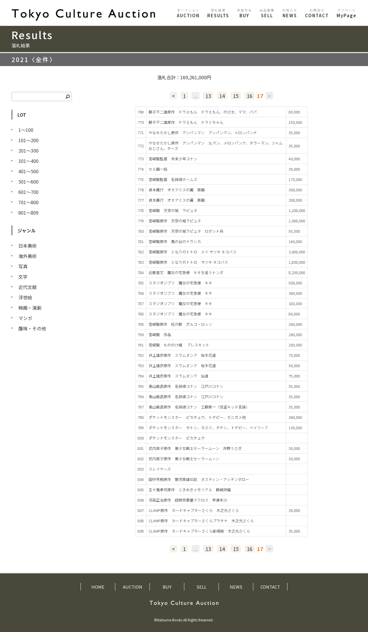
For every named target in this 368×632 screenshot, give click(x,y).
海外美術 (27, 256)
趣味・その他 (32, 328)
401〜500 (28, 171)
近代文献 (27, 287)
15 (236, 95)
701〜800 (28, 202)
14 (222, 95)
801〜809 (28, 212)
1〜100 (25, 129)
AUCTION (188, 13)
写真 (23, 266)
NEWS (289, 13)
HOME (97, 587)
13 (208, 95)
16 (249, 95)
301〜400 (28, 160)
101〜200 (28, 140)
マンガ (25, 318)
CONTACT (317, 13)
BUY (244, 13)
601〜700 (28, 191)
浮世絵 (25, 297)
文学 (23, 276)
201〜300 (28, 150)
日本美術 (27, 245)
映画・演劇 (29, 307)
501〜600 (28, 181)
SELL (267, 13)
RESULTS (218, 13)
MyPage (346, 13)
